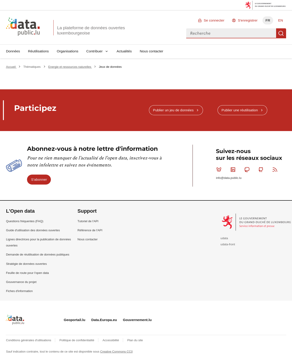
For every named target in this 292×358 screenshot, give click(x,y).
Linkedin (234, 170)
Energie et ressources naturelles (70, 66)
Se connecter (214, 20)
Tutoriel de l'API (87, 221)
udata (224, 238)
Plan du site (135, 340)
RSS (276, 170)
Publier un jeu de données (173, 110)
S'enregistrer (247, 20)
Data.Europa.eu (104, 320)
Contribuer (94, 51)
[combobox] (231, 33)
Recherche (281, 33)
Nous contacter (151, 51)
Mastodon (248, 170)
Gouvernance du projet (21, 282)
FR (267, 20)
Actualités (124, 51)
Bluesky (220, 170)
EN (280, 20)
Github (262, 170)
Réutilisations (38, 51)
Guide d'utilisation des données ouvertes (33, 230)
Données (13, 51)
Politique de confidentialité (77, 340)
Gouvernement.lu (137, 320)
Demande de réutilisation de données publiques (37, 254)
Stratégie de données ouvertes (26, 263)
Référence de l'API (89, 230)
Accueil (11, 66)
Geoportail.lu (74, 320)
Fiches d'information (19, 291)
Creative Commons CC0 (116, 351)
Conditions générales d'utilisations (29, 340)
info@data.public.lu (228, 178)
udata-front (227, 244)
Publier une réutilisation (239, 110)
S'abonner (39, 179)
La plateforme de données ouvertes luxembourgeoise (91, 30)
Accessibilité (111, 340)
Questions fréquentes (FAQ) (24, 221)
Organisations (67, 51)
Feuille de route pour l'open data (27, 273)
